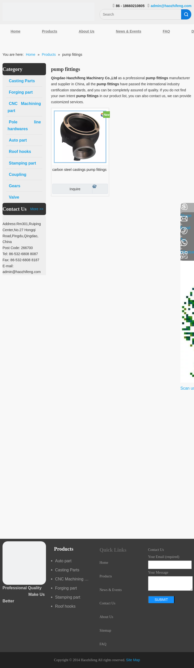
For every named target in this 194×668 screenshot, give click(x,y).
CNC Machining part (73, 579)
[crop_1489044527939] (24, 563)
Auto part (63, 561)
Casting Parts (67, 570)
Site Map (133, 660)
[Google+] (6, 233)
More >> (36, 209)
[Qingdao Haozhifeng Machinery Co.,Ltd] (48, 12)
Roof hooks (65, 606)
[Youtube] (6, 247)
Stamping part (67, 597)
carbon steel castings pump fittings (79, 170)
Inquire (66, 189)
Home (15, 31)
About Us (86, 31)
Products (49, 31)
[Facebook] (6, 207)
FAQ (166, 31)
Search (186, 14)
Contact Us (107, 603)
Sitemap (105, 630)
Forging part (66, 588)
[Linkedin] (6, 220)
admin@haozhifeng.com (171, 6)
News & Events (128, 31)
